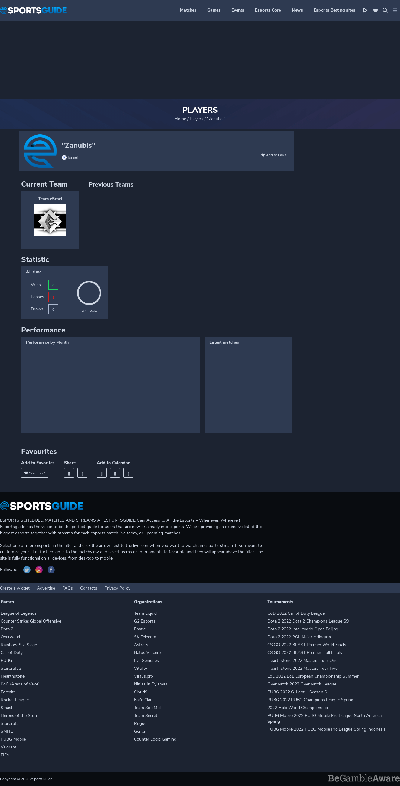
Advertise (46, 588)
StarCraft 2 (11, 668)
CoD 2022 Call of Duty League (296, 613)
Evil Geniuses (146, 660)
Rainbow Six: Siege (19, 645)
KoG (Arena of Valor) (20, 684)
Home (180, 119)
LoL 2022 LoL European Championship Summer (313, 676)
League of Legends (19, 613)
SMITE (7, 731)
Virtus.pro (143, 676)
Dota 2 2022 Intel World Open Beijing (302, 629)
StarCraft (9, 723)
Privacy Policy (117, 588)
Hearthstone (13, 676)
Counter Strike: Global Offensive (31, 621)
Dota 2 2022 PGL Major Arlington (299, 637)
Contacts (88, 588)
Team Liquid (145, 613)
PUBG (6, 660)
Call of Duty (12, 653)
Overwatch (11, 637)
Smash (7, 708)
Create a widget (15, 588)
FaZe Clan (143, 700)
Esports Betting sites (334, 10)
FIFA (5, 755)
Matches (188, 10)
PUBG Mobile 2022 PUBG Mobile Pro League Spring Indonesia (326, 729)
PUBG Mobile (13, 739)
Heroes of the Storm (20, 715)
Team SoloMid (147, 708)
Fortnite (8, 692)
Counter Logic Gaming (155, 739)
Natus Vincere (147, 653)
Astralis (141, 645)
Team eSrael (50, 199)
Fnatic (140, 629)
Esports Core (268, 10)
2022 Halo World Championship (297, 708)
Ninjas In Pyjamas (150, 684)
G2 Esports (145, 621)
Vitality (140, 668)
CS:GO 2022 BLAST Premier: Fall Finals (304, 653)
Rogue (140, 723)
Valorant (8, 747)
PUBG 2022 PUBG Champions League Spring (310, 700)
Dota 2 (7, 629)
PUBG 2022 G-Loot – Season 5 (297, 692)
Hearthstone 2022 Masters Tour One (302, 660)
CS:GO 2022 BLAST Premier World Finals (306, 645)
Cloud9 (140, 692)
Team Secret (145, 715)
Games (214, 10)
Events (237, 10)
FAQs (67, 588)
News (297, 10)
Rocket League (15, 700)
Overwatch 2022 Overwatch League (301, 684)
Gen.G (140, 731)
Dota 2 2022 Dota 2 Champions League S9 (308, 621)
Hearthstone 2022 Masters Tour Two (302, 668)
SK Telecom (145, 637)
